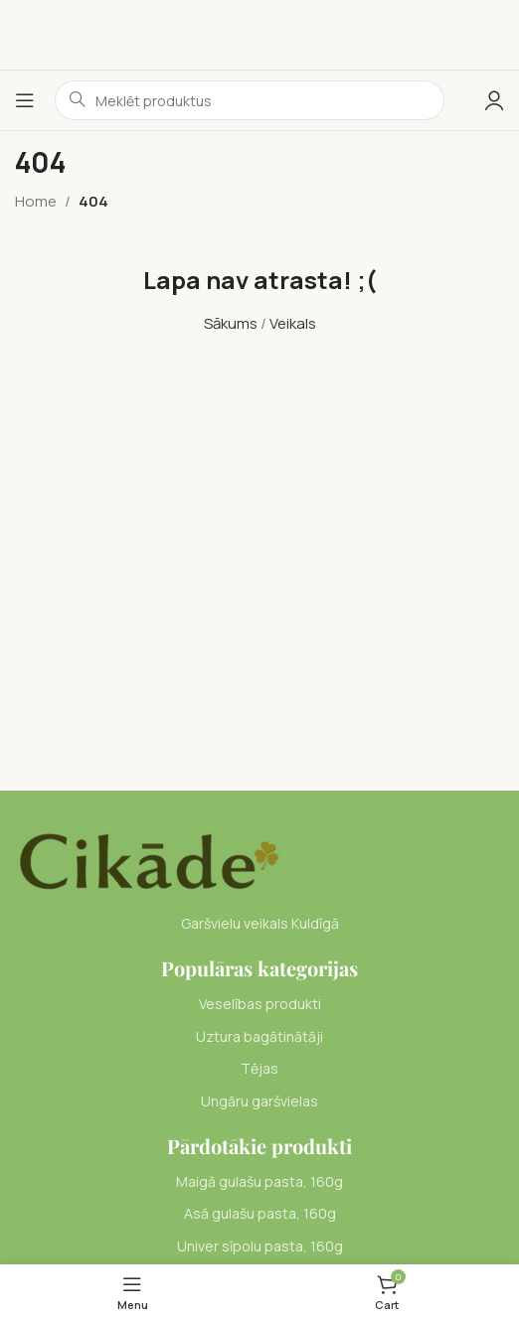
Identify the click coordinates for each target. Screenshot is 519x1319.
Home (36, 201)
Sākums (231, 323)
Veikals (292, 323)
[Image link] (148, 860)
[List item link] (259, 1004)
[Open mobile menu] (25, 100)
